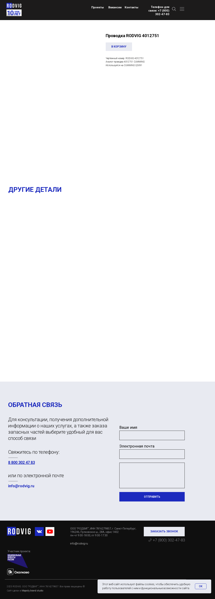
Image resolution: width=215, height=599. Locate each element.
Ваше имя (128, 427)
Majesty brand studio (32, 590)
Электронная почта (136, 446)
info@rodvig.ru (21, 486)
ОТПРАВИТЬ (152, 496)
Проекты (97, 7)
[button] (164, 531)
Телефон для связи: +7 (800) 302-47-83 (158, 10)
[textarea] (152, 475)
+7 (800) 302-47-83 (169, 540)
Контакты (131, 7)
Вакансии (115, 7)
